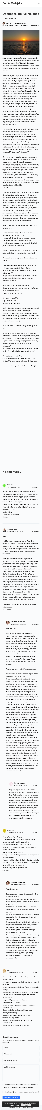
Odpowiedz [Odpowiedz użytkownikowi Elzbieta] (35, 487)
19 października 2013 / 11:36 (18, 624)
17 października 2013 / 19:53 (15, 972)
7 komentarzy (34, 25)
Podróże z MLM (19, 25)
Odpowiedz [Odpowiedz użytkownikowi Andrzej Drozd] (35, 531)
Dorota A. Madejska (18, 622)
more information (14, 1105)
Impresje (5, 25)
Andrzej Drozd (12, 529)
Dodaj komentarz (10, 1067)
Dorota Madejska (12, 3)
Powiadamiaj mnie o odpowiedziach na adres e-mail (22, 1092)
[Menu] (38, 3)
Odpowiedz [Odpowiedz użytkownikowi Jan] (35, 972)
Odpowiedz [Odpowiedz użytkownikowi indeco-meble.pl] (35, 785)
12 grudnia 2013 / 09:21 (20, 785)
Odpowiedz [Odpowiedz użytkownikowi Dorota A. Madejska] (35, 624)
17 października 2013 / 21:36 (15, 832)
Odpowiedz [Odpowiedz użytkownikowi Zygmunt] (35, 832)
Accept (26, 1105)
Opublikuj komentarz (11, 1097)
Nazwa (6, 1048)
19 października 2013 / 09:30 (18, 884)
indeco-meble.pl (20, 783)
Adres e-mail (8, 1054)
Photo (11, 25)
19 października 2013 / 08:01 (15, 531)
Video (26, 25)
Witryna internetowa (10, 1060)
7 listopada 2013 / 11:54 (13, 487)
